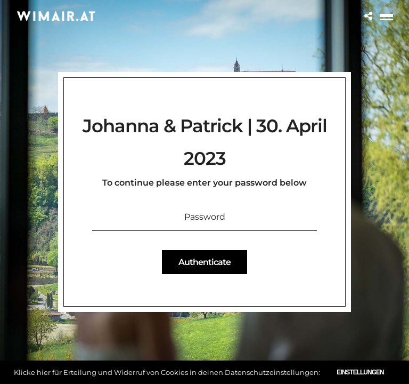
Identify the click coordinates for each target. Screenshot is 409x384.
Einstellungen (360, 372)
